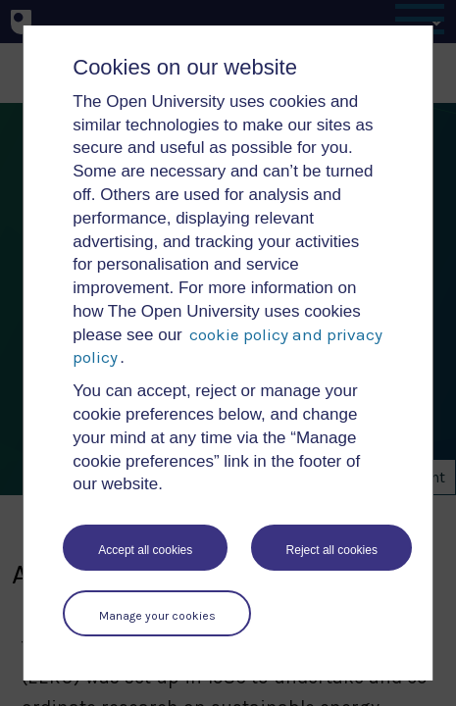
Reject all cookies (332, 550)
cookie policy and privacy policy (227, 346)
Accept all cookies (145, 550)
